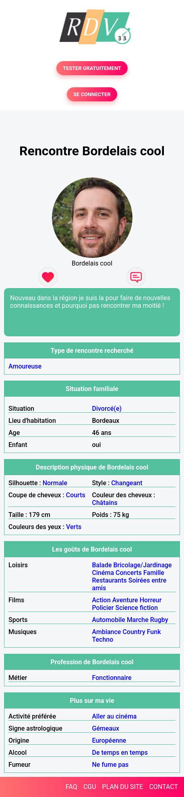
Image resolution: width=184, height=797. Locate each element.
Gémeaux (106, 728)
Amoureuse (24, 366)
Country (133, 632)
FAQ (71, 787)
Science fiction (136, 608)
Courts (75, 495)
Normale (55, 483)
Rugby (159, 620)
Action (101, 600)
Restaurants (109, 580)
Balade (102, 565)
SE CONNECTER (91, 94)
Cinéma (103, 573)
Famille (153, 573)
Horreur (151, 600)
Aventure (125, 600)
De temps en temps (120, 752)
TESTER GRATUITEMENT (92, 68)
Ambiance (106, 632)
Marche (138, 620)
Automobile (108, 620)
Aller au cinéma (114, 716)
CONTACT (163, 787)
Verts (73, 527)
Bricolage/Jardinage (143, 565)
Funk (154, 632)
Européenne (109, 740)
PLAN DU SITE (122, 787)
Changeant (126, 483)
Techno (103, 639)
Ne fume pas (110, 764)
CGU (89, 787)
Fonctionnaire (112, 678)
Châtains (105, 503)
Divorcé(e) (107, 408)
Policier (103, 608)
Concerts (129, 573)
